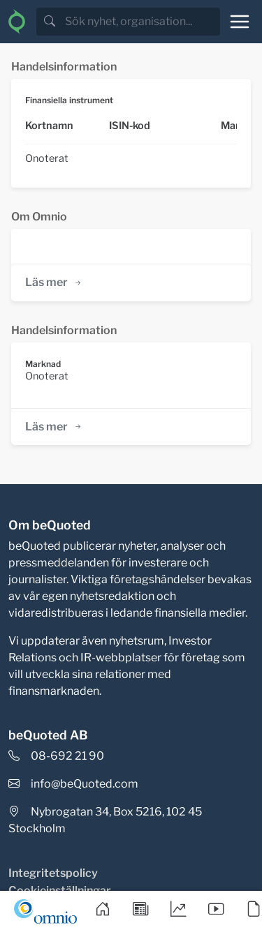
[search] (141, 22)
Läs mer (54, 282)
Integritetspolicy (53, 873)
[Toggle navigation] (240, 22)
